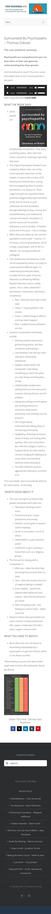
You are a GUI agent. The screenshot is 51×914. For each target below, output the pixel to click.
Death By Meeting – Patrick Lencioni (25, 841)
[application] (25, 87)
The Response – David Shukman (26, 805)
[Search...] (25, 763)
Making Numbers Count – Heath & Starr (25, 855)
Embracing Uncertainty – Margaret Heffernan (26, 814)
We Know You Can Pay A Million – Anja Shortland (26, 832)
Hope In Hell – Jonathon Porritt (25, 848)
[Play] (7, 87)
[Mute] (35, 87)
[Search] (7, 763)
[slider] (22, 87)
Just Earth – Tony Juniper (25, 862)
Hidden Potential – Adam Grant (25, 823)
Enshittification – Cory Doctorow (26, 798)
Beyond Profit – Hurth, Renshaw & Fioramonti (26, 871)
